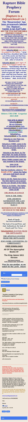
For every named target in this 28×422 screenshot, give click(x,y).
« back (2, 418)
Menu (3, 273)
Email (5, 405)
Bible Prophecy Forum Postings (10, 278)
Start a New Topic (5, 281)
